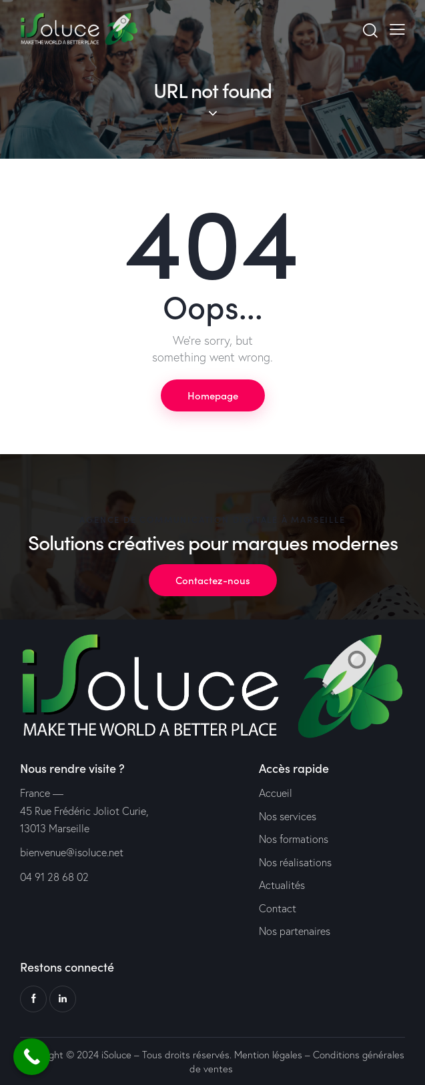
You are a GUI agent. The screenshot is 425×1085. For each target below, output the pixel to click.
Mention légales (268, 1054)
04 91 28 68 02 (54, 877)
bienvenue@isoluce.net (71, 852)
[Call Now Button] (31, 1056)
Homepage (212, 395)
